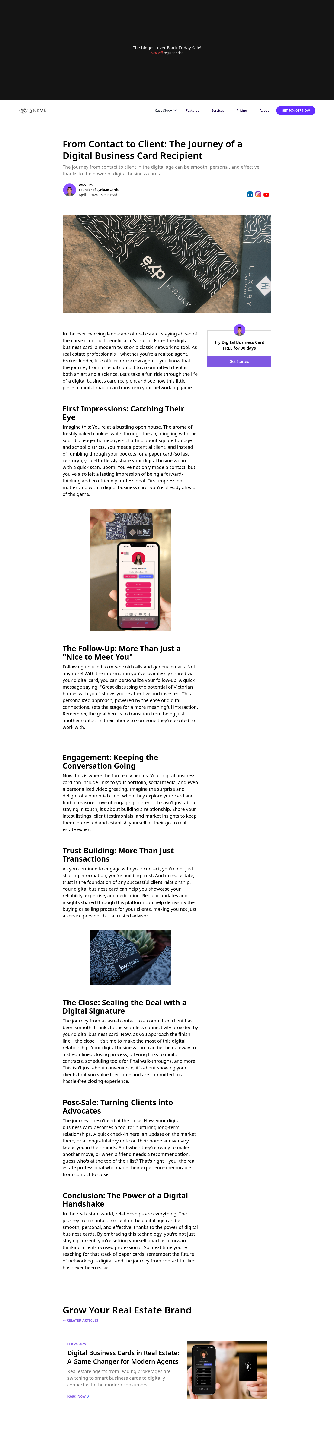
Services (218, 110)
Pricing (242, 110)
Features (192, 110)
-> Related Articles (80, 1320)
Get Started (239, 361)
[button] (166, 110)
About (264, 110)
